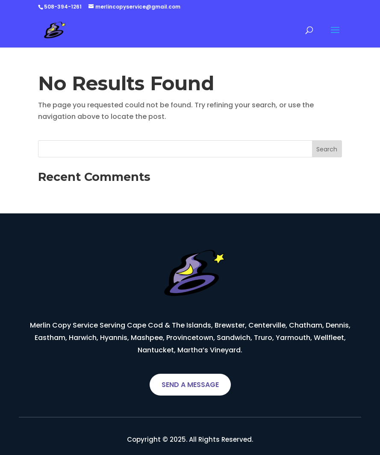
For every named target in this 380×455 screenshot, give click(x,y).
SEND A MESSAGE (190, 385)
